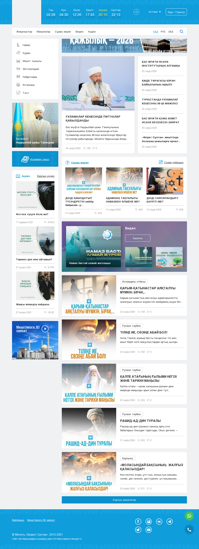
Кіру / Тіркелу (176, 12)
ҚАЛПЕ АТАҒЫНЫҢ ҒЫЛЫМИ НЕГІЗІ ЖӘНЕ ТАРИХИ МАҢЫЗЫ (148, 378)
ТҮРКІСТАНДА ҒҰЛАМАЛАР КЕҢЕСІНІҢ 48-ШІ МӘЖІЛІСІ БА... (160, 101)
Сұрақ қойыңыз (173, 162)
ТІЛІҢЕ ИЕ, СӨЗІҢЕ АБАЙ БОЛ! (143, 332)
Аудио (92, 31)
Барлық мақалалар (124, 499)
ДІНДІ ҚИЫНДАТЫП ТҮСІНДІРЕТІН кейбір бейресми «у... (79, 201)
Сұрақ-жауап (63, 31)
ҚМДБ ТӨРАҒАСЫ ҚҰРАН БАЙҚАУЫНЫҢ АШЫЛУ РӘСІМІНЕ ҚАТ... (158, 82)
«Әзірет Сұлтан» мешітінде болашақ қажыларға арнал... (161, 139)
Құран (23, 53)
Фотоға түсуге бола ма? (32, 214)
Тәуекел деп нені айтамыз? (34, 259)
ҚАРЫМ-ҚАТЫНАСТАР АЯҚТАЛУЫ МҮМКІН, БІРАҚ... (147, 290)
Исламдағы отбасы (134, 281)
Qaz (170, 31)
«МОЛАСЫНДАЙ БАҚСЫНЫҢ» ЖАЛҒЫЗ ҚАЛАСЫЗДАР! (151, 467)
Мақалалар (43, 31)
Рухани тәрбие (131, 325)
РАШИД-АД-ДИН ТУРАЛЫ (140, 420)
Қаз (155, 31)
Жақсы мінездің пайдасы (32, 304)
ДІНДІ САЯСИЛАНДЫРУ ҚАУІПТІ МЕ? (162, 199)
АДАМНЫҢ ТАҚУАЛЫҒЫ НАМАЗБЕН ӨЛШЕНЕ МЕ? (123, 199)
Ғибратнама (26, 77)
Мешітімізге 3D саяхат (41, 520)
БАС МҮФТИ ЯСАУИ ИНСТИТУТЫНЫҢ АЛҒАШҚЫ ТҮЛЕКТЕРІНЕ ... (161, 64)
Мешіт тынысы (29, 61)
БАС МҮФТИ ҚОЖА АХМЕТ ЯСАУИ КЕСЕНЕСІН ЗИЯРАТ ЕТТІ (160, 120)
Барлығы (138, 238)
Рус (163, 31)
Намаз (23, 45)
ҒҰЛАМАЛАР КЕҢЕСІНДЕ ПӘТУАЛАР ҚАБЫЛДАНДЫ (93, 118)
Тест (22, 93)
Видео (79, 31)
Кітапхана (25, 85)
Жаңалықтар (24, 31)
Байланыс (18, 520)
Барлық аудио (45, 176)
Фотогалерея (27, 69)
